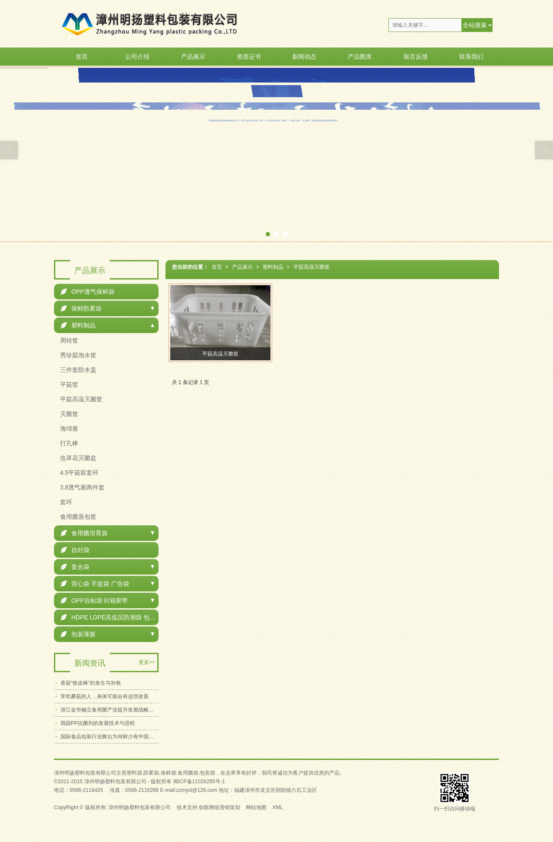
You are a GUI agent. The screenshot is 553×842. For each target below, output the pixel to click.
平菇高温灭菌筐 (311, 267)
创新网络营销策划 (219, 807)
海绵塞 (68, 428)
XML (278, 807)
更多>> (147, 662)
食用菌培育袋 (84, 533)
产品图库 (360, 56)
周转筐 (68, 340)
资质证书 (249, 56)
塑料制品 (273, 267)
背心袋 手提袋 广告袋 (94, 583)
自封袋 (74, 550)
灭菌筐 (68, 413)
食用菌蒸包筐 (77, 516)
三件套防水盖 (77, 369)
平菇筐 (68, 384)
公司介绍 (137, 56)
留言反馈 (416, 56)
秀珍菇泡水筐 (77, 355)
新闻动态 (304, 56)
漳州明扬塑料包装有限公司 (139, 807)
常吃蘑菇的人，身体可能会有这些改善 (104, 696)
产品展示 (193, 56)
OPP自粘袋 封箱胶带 (94, 600)
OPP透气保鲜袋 (87, 291)
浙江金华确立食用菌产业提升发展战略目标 (109, 710)
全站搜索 (475, 25)
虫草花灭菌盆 (77, 457)
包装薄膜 (77, 634)
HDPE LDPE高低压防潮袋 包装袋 (109, 617)
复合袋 (74, 566)
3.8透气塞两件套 (81, 487)
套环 (65, 502)
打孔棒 (68, 443)
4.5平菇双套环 (78, 472)
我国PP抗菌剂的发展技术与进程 (97, 723)
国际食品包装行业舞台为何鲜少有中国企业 (109, 737)
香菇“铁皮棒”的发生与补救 (90, 683)
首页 (82, 56)
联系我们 (471, 56)
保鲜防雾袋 (81, 308)
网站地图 (256, 807)
